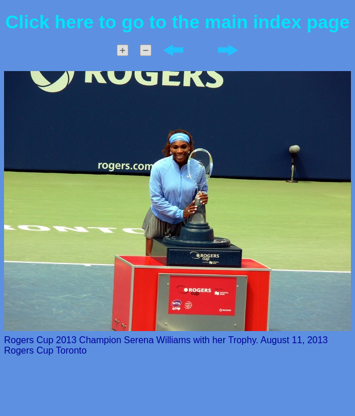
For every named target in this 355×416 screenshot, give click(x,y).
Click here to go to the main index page (177, 22)
